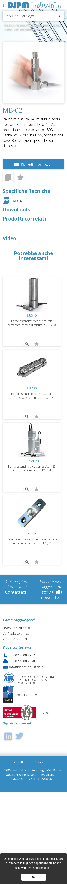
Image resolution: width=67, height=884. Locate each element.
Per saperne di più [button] (39, 867)
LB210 (32, 315)
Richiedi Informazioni (37, 164)
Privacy (38, 762)
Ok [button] (33, 877)
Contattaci (15, 592)
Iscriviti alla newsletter (52, 594)
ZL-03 (31, 533)
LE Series (31, 461)
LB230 (32, 388)
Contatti (19, 762)
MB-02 (18, 201)
